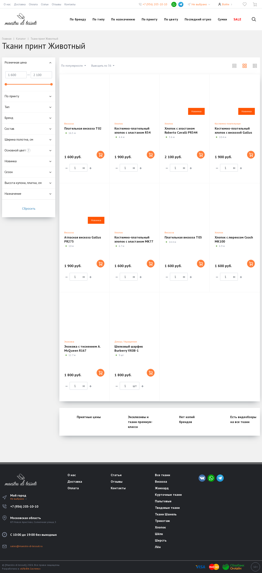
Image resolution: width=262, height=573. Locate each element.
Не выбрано (201, 4)
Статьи (45, 4)
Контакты (70, 4)
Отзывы (56, 4)
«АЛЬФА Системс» (30, 568)
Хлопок (118, 123)
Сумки (222, 19)
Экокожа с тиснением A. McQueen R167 (82, 348)
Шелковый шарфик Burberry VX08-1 (128, 348)
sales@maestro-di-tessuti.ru (26, 546)
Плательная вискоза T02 (83, 128)
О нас (7, 4)
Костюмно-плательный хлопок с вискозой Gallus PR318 (233, 132)
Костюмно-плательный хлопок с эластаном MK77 (133, 239)
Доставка (20, 4)
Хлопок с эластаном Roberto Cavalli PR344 (181, 130)
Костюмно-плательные (228, 123)
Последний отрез (198, 19)
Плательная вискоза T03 (183, 237)
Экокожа (69, 341)
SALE (237, 19)
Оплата (33, 4)
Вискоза (69, 123)
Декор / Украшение (125, 341)
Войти (225, 4)
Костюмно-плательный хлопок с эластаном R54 (132, 130)
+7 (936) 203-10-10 (155, 4)
